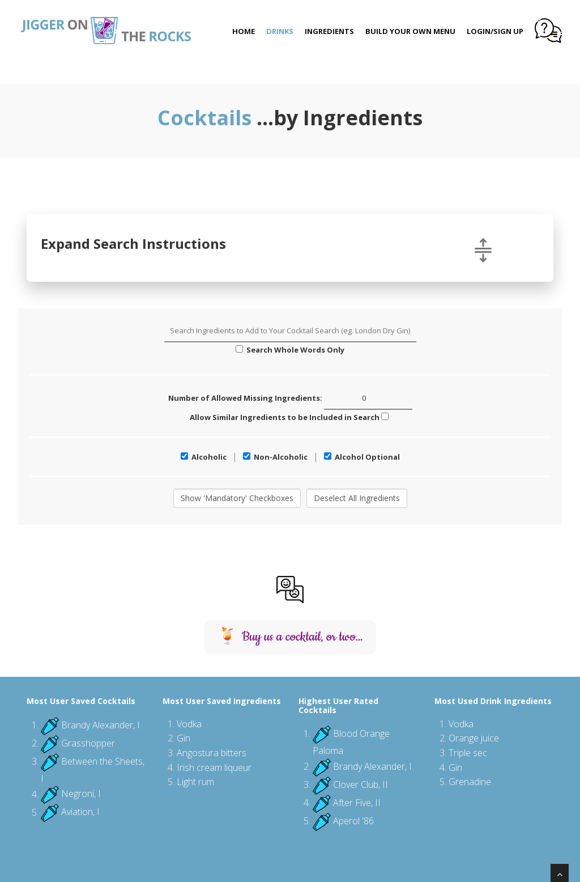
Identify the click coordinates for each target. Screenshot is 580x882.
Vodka (189, 724)
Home (243, 31)
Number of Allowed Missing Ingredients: (290, 398)
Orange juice (474, 738)
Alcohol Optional (362, 457)
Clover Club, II (360, 784)
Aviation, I (80, 812)
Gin (183, 738)
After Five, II (357, 802)
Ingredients (329, 31)
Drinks (279, 31)
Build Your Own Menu (410, 31)
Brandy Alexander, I (100, 725)
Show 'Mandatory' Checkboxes (237, 498)
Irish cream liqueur (214, 767)
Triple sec (468, 753)
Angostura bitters (211, 753)
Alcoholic (204, 457)
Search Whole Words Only (290, 350)
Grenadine (470, 781)
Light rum (195, 781)
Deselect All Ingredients (357, 498)
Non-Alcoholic (275, 457)
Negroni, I (81, 794)
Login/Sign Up (495, 31)
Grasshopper (88, 743)
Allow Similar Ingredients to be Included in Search (289, 417)
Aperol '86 (353, 821)
